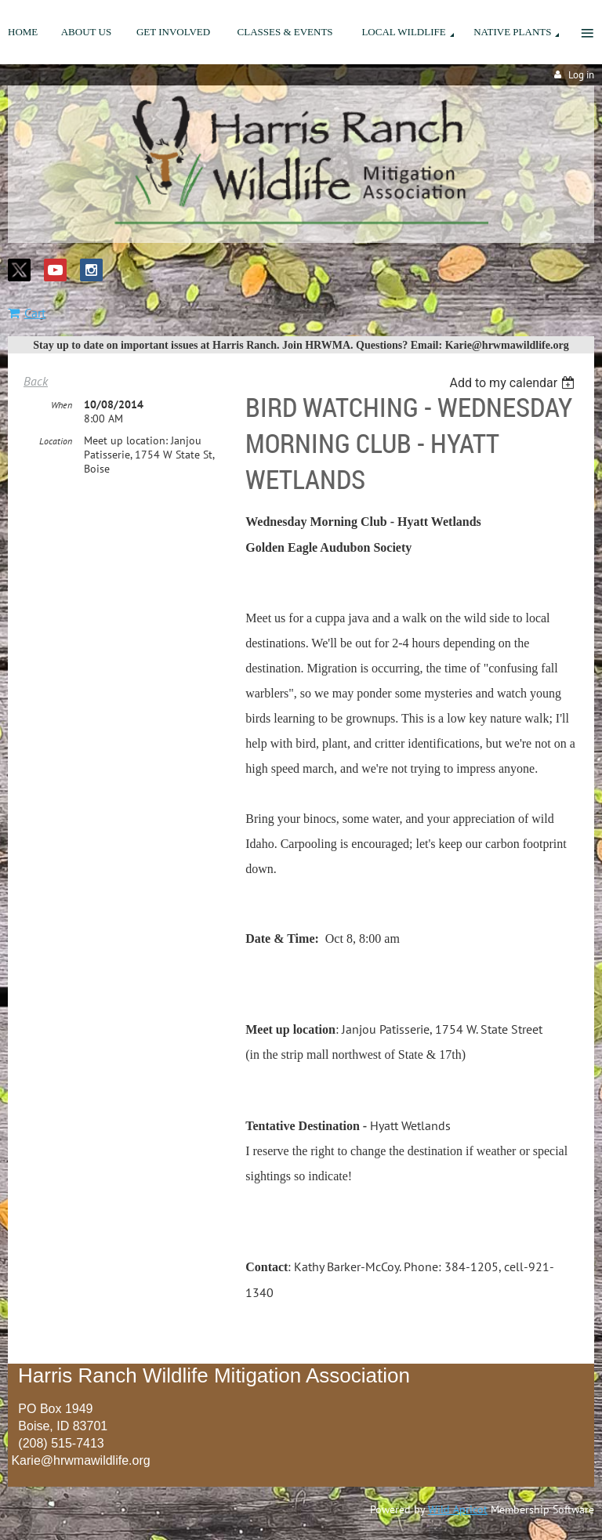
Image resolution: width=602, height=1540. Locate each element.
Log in (581, 75)
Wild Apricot (458, 1509)
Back (36, 381)
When (61, 405)
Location (55, 441)
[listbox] (513, 383)
